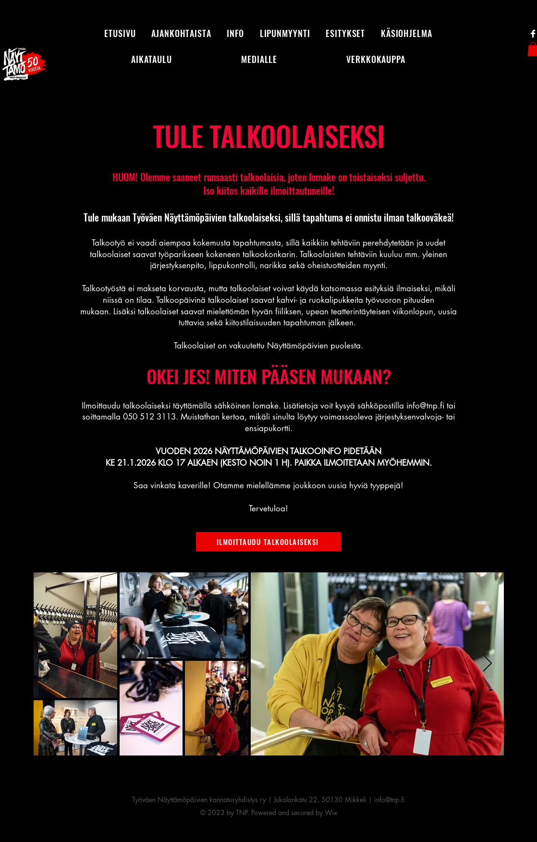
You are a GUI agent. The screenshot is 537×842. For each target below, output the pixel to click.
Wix (331, 812)
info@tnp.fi (425, 405)
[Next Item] (487, 664)
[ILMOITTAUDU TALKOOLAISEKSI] (268, 541)
